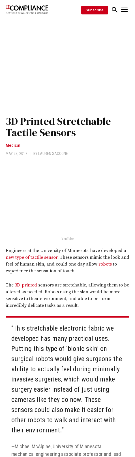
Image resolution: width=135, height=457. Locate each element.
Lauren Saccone (53, 153)
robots (105, 264)
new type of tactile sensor (31, 257)
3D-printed (26, 285)
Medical (13, 145)
